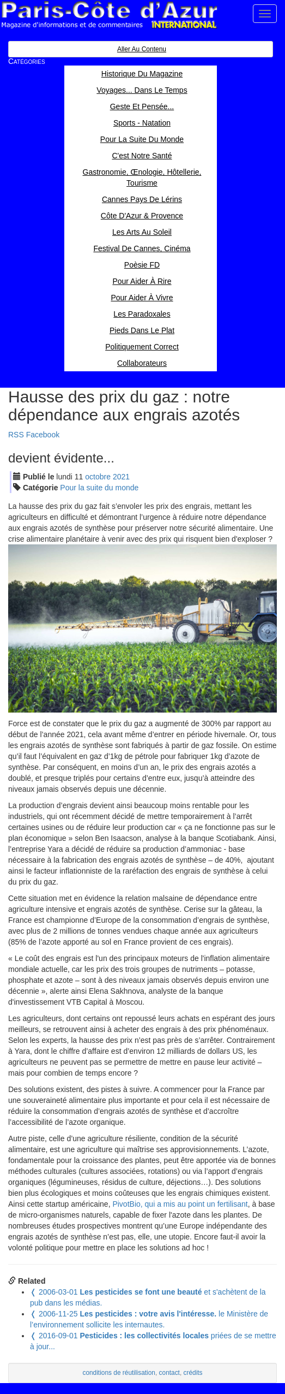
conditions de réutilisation (118, 1373)
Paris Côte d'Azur (109, 15)
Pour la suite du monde (99, 487)
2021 (121, 476)
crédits (193, 1373)
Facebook (42, 434)
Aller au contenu (141, 49)
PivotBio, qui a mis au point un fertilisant (179, 1204)
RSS (16, 434)
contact (169, 1373)
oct (98, 476)
